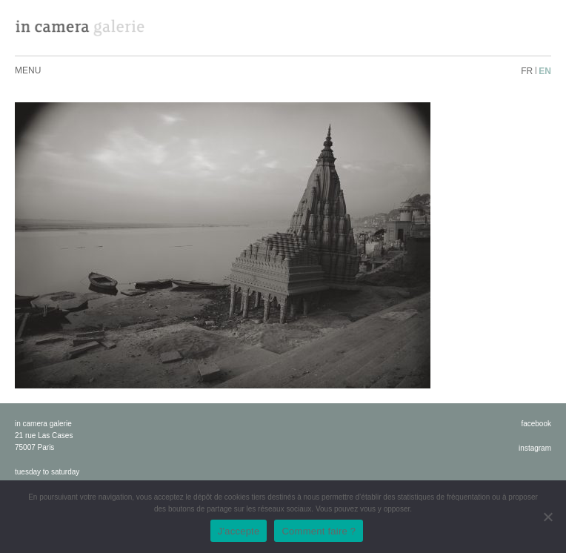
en (545, 71)
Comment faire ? (319, 531)
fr (527, 71)
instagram (535, 448)
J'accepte (239, 531)
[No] (547, 516)
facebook (536, 424)
